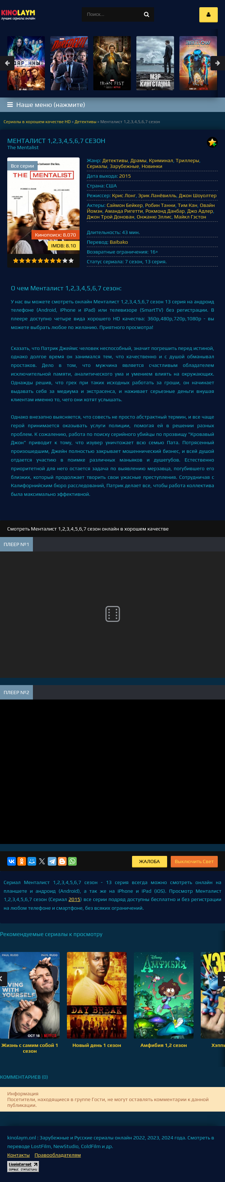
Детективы (115, 160)
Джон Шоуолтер (197, 195)
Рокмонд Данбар (165, 211)
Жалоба (149, 861)
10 (71, 260)
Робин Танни (160, 205)
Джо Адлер (200, 211)
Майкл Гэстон (190, 217)
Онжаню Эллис (154, 217)
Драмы (138, 160)
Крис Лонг (124, 195)
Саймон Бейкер (125, 205)
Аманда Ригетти (124, 211)
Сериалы (97, 166)
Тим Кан (188, 205)
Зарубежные (124, 166)
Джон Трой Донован (110, 217)
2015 (125, 176)
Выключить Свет (194, 861)
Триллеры (187, 160)
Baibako (119, 242)
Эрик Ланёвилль (157, 195)
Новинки (151, 166)
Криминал (161, 160)
